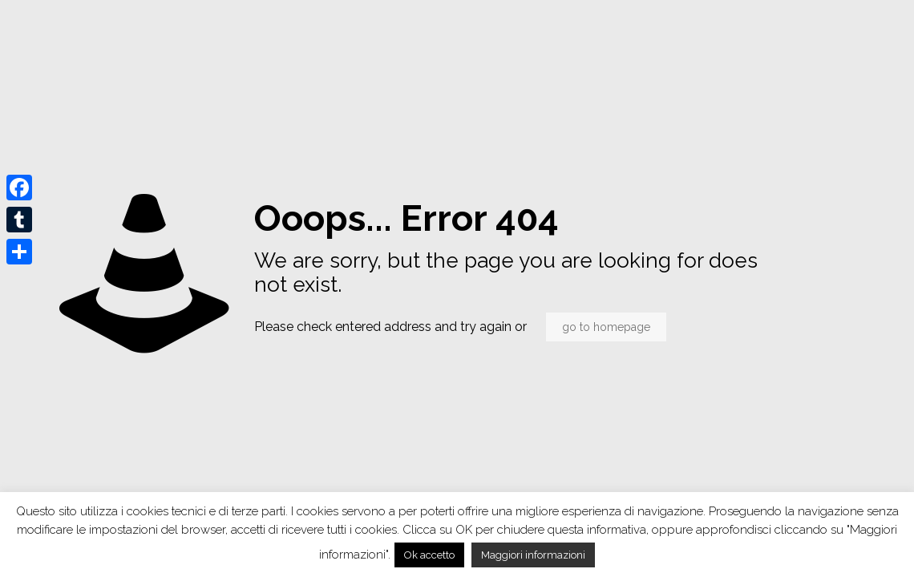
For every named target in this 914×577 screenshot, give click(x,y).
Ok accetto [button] (429, 555)
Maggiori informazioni (533, 555)
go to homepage (606, 327)
